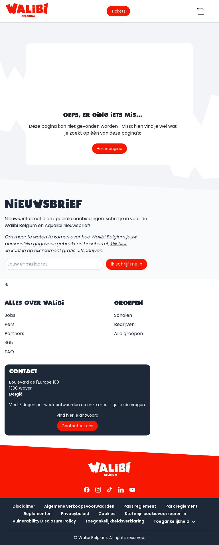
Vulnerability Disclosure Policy (44, 521)
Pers (10, 324)
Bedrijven (124, 324)
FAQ (9, 352)
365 (9, 342)
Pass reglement (139, 506)
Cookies (106, 513)
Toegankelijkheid (175, 521)
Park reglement (181, 506)
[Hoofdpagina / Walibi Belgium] (6, 284)
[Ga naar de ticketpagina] (118, 11)
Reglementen (38, 513)
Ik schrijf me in (126, 264)
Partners (14, 333)
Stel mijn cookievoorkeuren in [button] (155, 513)
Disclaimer (24, 506)
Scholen (123, 315)
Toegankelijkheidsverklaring (114, 521)
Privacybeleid (75, 513)
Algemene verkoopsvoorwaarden (79, 506)
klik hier (118, 243)
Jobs (10, 315)
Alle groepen (128, 333)
